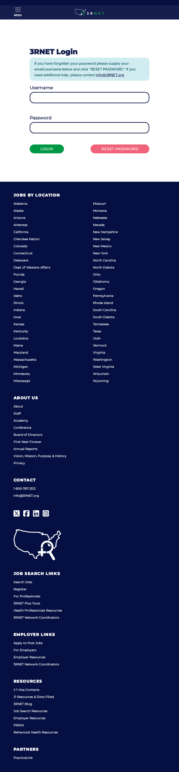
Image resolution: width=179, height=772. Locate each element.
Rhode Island (103, 303)
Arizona (19, 218)
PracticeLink (23, 758)
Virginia (99, 353)
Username (41, 87)
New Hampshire (105, 232)
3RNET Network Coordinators (36, 618)
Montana (100, 211)
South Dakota (103, 317)
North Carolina (104, 260)
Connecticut (23, 253)
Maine (18, 345)
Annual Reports (25, 449)
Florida (18, 275)
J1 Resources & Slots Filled (33, 697)
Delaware (20, 260)
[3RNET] (89, 12)
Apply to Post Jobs (27, 643)
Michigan (20, 367)
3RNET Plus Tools (26, 603)
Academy (20, 421)
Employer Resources (29, 657)
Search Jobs (22, 582)
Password (41, 118)
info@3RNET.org (110, 75)
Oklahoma (101, 282)
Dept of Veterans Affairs (31, 267)
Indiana (19, 310)
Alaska (18, 211)
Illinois (18, 303)
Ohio (96, 275)
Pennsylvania (103, 296)
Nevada (98, 225)
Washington (102, 360)
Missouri (99, 204)
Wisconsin (101, 374)
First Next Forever (27, 442)
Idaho (17, 296)
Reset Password (120, 149)
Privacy (19, 463)
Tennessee (101, 324)
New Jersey (101, 239)
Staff (17, 413)
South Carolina (104, 310)
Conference (22, 428)
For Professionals (26, 596)
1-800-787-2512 (24, 489)
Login (46, 149)
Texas (97, 331)
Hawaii (18, 289)
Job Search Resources (30, 711)
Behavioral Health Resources (35, 732)
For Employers (24, 650)
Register (20, 589)
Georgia (19, 282)
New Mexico (102, 246)
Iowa (17, 317)
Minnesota (21, 374)
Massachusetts (24, 360)
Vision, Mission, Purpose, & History (39, 456)
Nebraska (100, 218)
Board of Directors (27, 435)
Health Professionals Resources (37, 610)
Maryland (20, 353)
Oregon (99, 289)
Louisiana (20, 338)
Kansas (18, 324)
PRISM (18, 725)
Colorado (20, 246)
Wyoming (101, 381)
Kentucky (20, 331)
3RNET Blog (22, 704)
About (18, 406)
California (20, 232)
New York (100, 253)
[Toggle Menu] (17, 12)
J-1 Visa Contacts (26, 690)
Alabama (20, 204)
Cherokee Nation (26, 239)
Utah (96, 338)
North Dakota (103, 267)
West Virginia (103, 367)
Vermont (100, 345)
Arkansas (20, 225)
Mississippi (21, 381)
